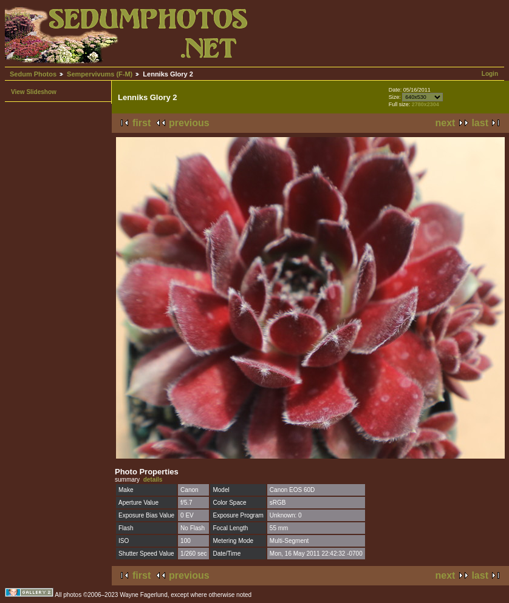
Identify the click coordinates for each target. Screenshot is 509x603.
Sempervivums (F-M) (99, 74)
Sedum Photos (33, 74)
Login (490, 73)
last (479, 123)
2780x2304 (425, 104)
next (446, 123)
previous (189, 123)
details (153, 479)
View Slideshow (33, 92)
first (141, 123)
